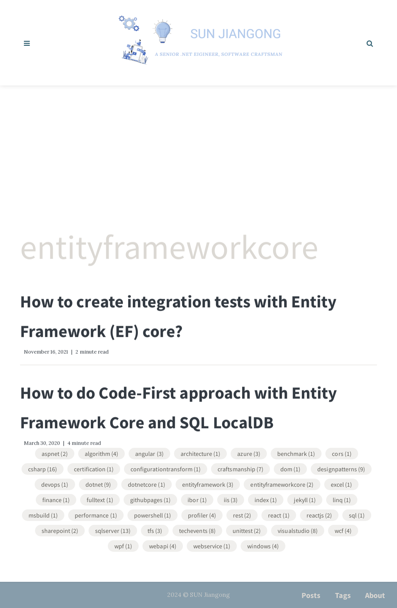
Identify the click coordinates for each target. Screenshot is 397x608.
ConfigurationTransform (166, 468)
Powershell (152, 514)
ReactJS (319, 514)
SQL (357, 514)
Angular (149, 453)
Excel (341, 483)
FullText (100, 499)
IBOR (197, 499)
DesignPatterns (341, 468)
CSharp (42, 468)
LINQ (342, 499)
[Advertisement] (198, 143)
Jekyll (304, 499)
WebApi (162, 545)
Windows (263, 545)
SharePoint (60, 530)
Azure (248, 453)
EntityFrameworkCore (281, 483)
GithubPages (150, 499)
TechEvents (197, 530)
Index (266, 499)
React (278, 514)
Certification (94, 468)
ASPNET (54, 453)
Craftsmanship (240, 468)
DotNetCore (146, 483)
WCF (343, 530)
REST (242, 514)
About (375, 595)
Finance (56, 499)
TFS (154, 530)
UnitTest (247, 530)
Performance (96, 514)
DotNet (98, 483)
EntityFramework (208, 483)
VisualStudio (298, 530)
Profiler (202, 514)
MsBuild (43, 514)
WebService (212, 545)
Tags (343, 595)
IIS (231, 499)
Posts (311, 595)
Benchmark (296, 453)
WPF (123, 545)
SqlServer (113, 530)
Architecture (201, 453)
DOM (290, 468)
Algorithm (102, 453)
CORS (341, 453)
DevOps (54, 483)
